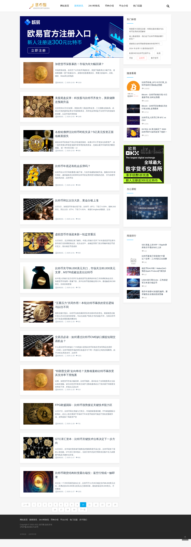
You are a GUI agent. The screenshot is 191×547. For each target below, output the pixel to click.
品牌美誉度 (32, 542)
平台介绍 (123, 6)
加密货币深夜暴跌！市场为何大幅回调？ (80, 64)
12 (96, 513)
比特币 (142, 58)
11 (89, 513)
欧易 (158, 53)
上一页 (26, 513)
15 (115, 513)
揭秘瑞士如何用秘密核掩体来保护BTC (144, 44)
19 (74, 518)
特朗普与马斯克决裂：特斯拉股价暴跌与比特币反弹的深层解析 (146, 30)
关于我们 (83, 528)
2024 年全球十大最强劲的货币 (141, 48)
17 (61, 518)
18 (68, 518)
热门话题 (137, 6)
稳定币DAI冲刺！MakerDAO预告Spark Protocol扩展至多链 (154, 271)
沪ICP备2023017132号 (29, 535)
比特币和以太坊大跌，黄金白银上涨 (78, 202)
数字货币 (154, 58)
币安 (131, 58)
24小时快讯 (94, 6)
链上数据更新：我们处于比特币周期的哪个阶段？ (146, 37)
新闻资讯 (78, 6)
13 (102, 513)
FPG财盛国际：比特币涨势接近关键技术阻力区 (85, 411)
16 (55, 518)
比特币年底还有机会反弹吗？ (73, 168)
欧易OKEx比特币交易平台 (140, 53)
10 (83, 513)
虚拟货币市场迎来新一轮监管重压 (76, 237)
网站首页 (64, 6)
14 (109, 513)
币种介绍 (109, 6)
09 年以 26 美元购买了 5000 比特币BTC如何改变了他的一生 (154, 132)
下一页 (82, 518)
